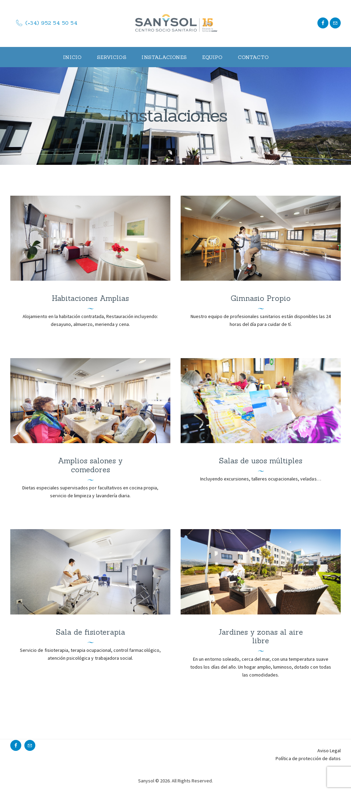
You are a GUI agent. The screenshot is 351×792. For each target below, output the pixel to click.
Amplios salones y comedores (90, 465)
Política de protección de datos (308, 758)
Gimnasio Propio (261, 298)
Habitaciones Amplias (90, 298)
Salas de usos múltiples (260, 460)
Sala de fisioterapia (90, 632)
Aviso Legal (329, 750)
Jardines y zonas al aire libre (260, 636)
